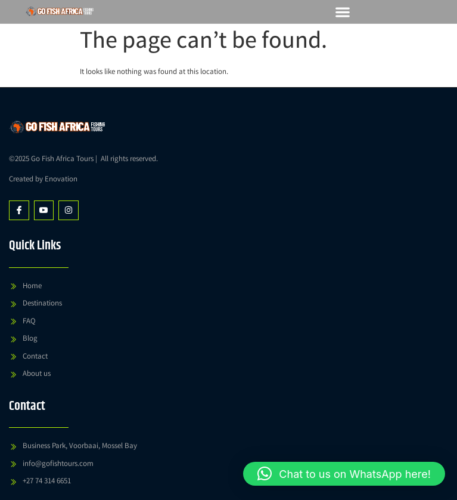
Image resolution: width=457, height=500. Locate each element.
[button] (343, 11)
